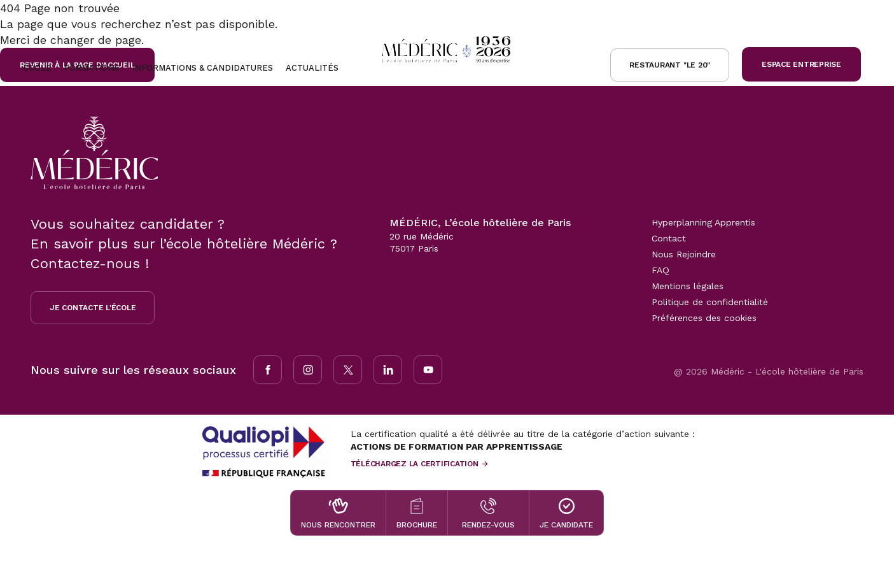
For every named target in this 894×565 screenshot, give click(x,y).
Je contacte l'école (93, 307)
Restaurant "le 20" (669, 65)
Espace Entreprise (801, 64)
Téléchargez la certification (414, 463)
